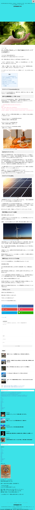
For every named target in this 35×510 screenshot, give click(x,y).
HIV (1, 397)
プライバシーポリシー (25, 502)
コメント (4, 324)
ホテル (2, 452)
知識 (5, 317)
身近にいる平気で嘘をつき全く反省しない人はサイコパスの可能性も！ (18, 366)
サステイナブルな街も (7, 80)
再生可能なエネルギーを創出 (8, 81)
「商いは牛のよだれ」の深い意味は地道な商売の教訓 (9, 394)
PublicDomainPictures (6, 197)
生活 (1, 409)
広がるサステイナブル (7, 79)
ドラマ (2, 400)
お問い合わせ (19, 502)
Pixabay (12, 149)
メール (4, 339)
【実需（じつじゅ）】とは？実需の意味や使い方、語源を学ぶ (11, 393)
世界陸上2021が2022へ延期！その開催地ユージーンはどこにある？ (14, 385)
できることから (5, 84)
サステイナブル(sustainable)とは (9, 76)
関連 (5, 85)
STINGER (31, 509)
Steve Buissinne (5, 149)
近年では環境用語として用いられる (9, 77)
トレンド (3, 317)
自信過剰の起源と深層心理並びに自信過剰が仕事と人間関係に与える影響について (19, 433)
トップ (8, 502)
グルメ (2, 398)
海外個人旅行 (3, 407)
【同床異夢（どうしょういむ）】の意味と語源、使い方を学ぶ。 (11, 392)
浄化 (1, 406)
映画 (1, 405)
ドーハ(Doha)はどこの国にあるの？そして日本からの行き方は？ (17, 373)
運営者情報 (15, 502)
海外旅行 (2, 408)
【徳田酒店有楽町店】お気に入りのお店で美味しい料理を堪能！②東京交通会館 (19, 439)
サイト (4, 342)
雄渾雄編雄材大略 (17, 6)
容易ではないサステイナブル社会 (9, 83)
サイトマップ (11, 502)
